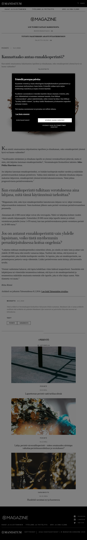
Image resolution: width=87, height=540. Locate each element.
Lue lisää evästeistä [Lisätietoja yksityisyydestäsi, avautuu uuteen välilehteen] (22, 114)
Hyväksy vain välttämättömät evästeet (54, 126)
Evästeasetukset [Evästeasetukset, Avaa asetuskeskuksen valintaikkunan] (23, 120)
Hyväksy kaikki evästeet (55, 120)
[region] (43, 102)
